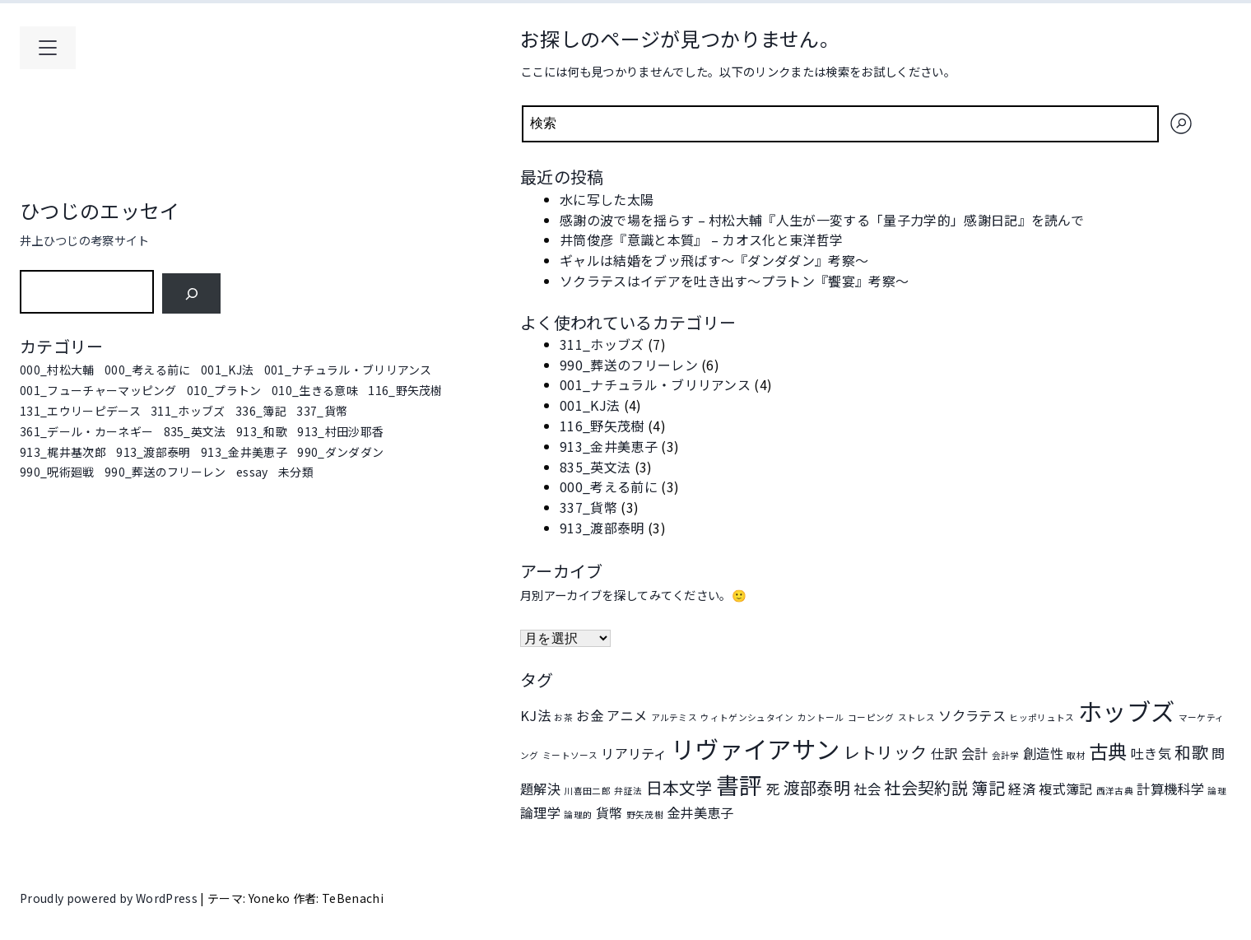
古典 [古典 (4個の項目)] (1108, 751)
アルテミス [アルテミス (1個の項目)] (674, 717)
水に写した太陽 (606, 199)
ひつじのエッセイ (100, 210)
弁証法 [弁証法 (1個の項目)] (628, 790)
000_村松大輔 (57, 369)
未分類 (296, 471)
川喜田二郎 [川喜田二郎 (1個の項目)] (587, 790)
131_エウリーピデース (80, 410)
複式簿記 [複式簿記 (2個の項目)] (1065, 788)
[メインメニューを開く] (48, 47)
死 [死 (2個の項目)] (772, 788)
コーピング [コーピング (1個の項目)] (871, 717)
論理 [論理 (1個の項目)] (1216, 790)
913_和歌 (261, 431)
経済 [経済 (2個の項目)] (1021, 788)
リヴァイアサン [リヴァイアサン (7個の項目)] (755, 748)
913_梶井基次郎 (63, 451)
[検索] (191, 293)
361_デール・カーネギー (86, 431)
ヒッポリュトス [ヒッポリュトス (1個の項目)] (1041, 717)
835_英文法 (195, 431)
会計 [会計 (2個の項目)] (974, 753)
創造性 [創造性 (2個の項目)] (1043, 753)
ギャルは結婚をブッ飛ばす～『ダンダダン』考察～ (714, 260)
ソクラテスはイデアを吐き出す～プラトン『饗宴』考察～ (734, 281)
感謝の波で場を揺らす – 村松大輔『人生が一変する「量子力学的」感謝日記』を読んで (822, 220)
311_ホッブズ (188, 410)
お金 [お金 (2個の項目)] (589, 715)
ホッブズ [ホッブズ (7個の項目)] (1126, 710)
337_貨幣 (321, 410)
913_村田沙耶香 (340, 431)
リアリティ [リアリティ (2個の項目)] (634, 753)
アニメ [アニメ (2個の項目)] (627, 715)
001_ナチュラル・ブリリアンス (348, 369)
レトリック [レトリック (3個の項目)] (886, 752)
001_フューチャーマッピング (98, 390)
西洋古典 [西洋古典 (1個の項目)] (1114, 790)
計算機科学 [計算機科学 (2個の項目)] (1170, 788)
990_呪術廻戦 (57, 471)
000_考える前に (148, 369)
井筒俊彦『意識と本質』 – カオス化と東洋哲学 (701, 239)
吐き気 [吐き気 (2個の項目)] (1151, 753)
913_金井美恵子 (244, 451)
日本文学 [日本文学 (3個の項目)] (679, 787)
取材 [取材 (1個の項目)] (1076, 755)
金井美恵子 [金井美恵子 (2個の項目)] (700, 812)
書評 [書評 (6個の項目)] (739, 784)
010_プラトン (224, 390)
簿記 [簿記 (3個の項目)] (988, 787)
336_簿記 (260, 410)
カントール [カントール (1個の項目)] (821, 717)
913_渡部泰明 (153, 451)
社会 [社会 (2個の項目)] (867, 788)
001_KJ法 (227, 369)
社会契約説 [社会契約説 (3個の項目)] (926, 787)
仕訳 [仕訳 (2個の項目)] (944, 753)
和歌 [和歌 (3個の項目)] (1191, 752)
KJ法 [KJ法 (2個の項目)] (535, 715)
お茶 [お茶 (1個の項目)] (563, 717)
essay (252, 471)
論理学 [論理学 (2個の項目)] (540, 812)
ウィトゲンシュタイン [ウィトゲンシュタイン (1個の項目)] (746, 717)
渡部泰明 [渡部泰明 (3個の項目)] (817, 787)
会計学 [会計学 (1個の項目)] (1006, 755)
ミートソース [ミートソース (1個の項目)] (570, 755)
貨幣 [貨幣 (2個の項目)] (609, 812)
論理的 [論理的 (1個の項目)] (578, 814)
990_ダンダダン (340, 451)
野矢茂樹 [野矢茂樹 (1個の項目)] (644, 814)
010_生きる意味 (315, 390)
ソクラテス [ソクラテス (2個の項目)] (972, 715)
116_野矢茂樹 (405, 390)
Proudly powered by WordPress (110, 898)
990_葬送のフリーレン (165, 471)
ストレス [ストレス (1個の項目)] (916, 717)
